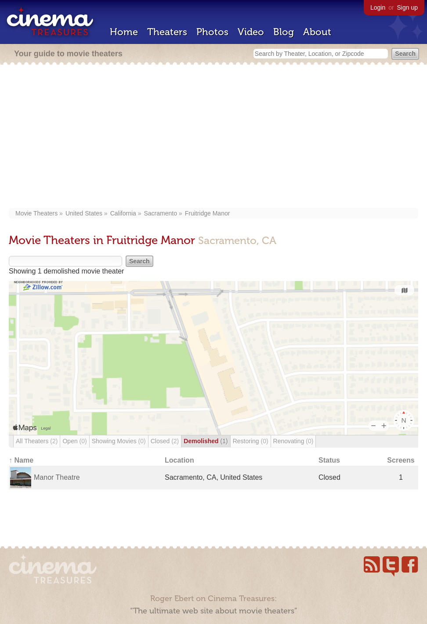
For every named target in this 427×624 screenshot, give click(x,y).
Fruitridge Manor (207, 213)
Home (124, 32)
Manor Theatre (57, 477)
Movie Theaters (36, 213)
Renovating (293, 441)
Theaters (167, 32)
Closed (165, 441)
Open (74, 441)
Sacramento (160, 213)
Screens (400, 460)
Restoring (250, 441)
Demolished (206, 441)
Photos (212, 32)
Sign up (407, 7)
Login (377, 7)
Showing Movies (119, 441)
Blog (283, 32)
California (123, 213)
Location (179, 460)
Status (329, 460)
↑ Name (21, 460)
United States (83, 213)
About (317, 32)
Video (251, 32)
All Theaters (37, 441)
